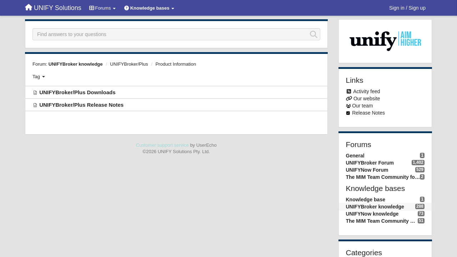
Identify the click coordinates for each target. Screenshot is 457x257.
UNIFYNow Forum (367, 170)
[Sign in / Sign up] (407, 8)
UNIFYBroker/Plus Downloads (77, 92)
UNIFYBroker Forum (370, 163)
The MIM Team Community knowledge (382, 221)
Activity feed (366, 91)
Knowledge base (365, 199)
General (355, 155)
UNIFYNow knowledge (372, 214)
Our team (362, 106)
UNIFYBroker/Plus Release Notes (81, 105)
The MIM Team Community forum (383, 177)
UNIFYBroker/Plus (129, 64)
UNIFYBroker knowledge (76, 64)
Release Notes (368, 113)
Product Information (175, 64)
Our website (366, 98)
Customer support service (162, 145)
